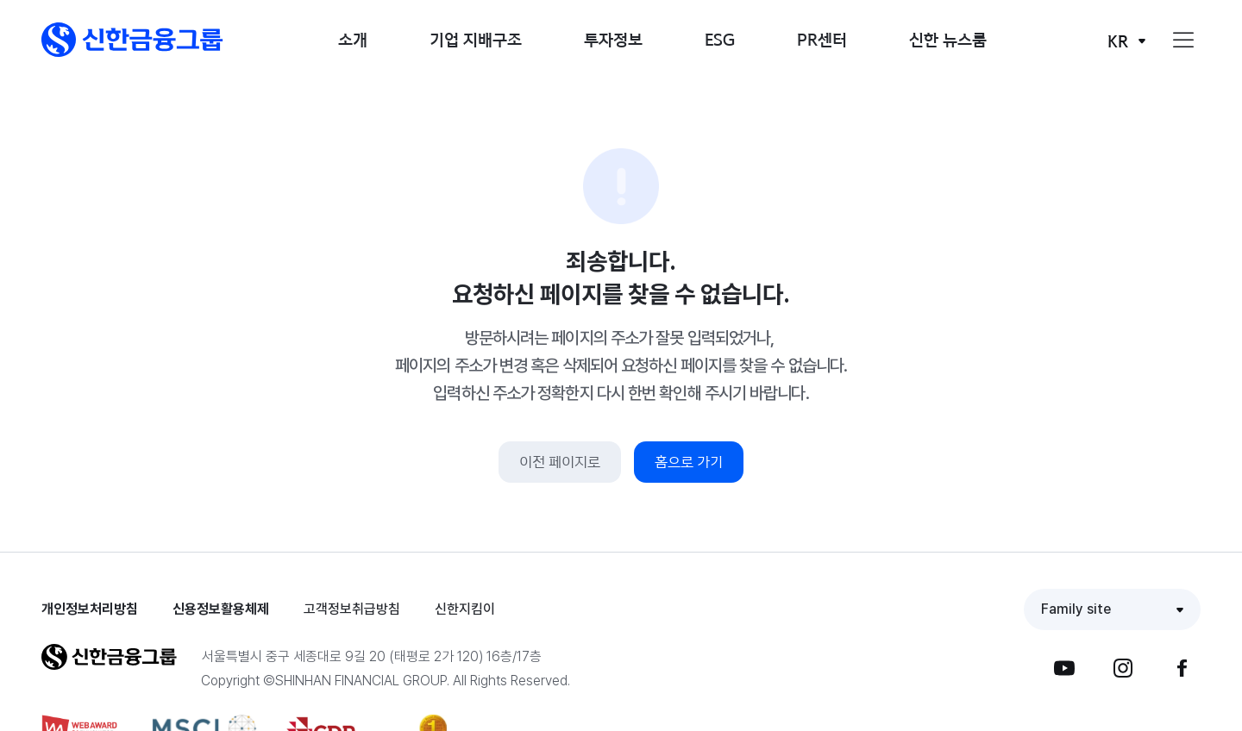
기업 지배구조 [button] (476, 39)
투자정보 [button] (613, 39)
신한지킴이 (465, 609)
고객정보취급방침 (352, 609)
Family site (1076, 609)
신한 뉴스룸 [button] (948, 39)
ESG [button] (720, 39)
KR (1117, 41)
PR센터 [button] (822, 39)
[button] (132, 39)
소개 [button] (352, 39)
